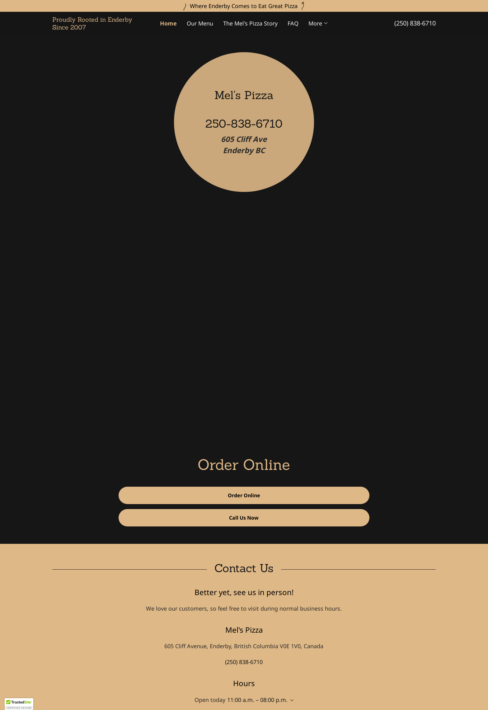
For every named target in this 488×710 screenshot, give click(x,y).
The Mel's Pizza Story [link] (250, 23)
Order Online (244, 495)
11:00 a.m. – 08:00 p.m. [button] (257, 699)
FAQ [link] (293, 23)
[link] (100, 27)
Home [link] (168, 23)
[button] (318, 23)
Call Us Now (244, 517)
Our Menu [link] (200, 23)
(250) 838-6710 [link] (415, 23)
